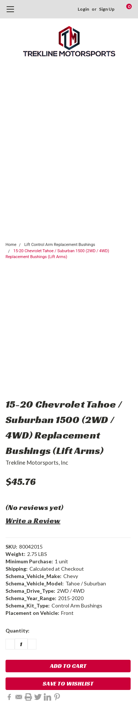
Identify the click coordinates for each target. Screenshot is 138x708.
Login (83, 9)
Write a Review (33, 520)
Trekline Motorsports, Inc (37, 462)
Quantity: (17, 630)
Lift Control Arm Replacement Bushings (59, 244)
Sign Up (106, 9)
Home (11, 244)
